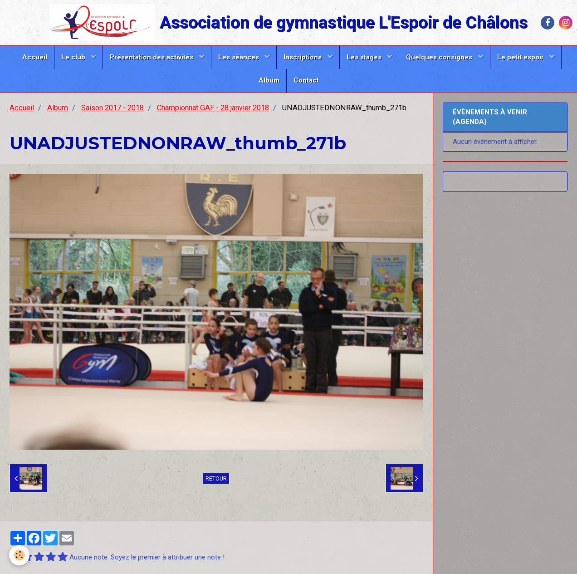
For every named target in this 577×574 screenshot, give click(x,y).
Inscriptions (303, 57)
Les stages (365, 57)
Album (269, 80)
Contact (306, 80)
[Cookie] (19, 555)
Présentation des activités (152, 57)
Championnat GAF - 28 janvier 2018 (213, 107)
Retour (216, 478)
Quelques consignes (440, 57)
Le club (74, 57)
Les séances (239, 57)
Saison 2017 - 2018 (112, 107)
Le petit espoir (521, 57)
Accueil (34, 57)
